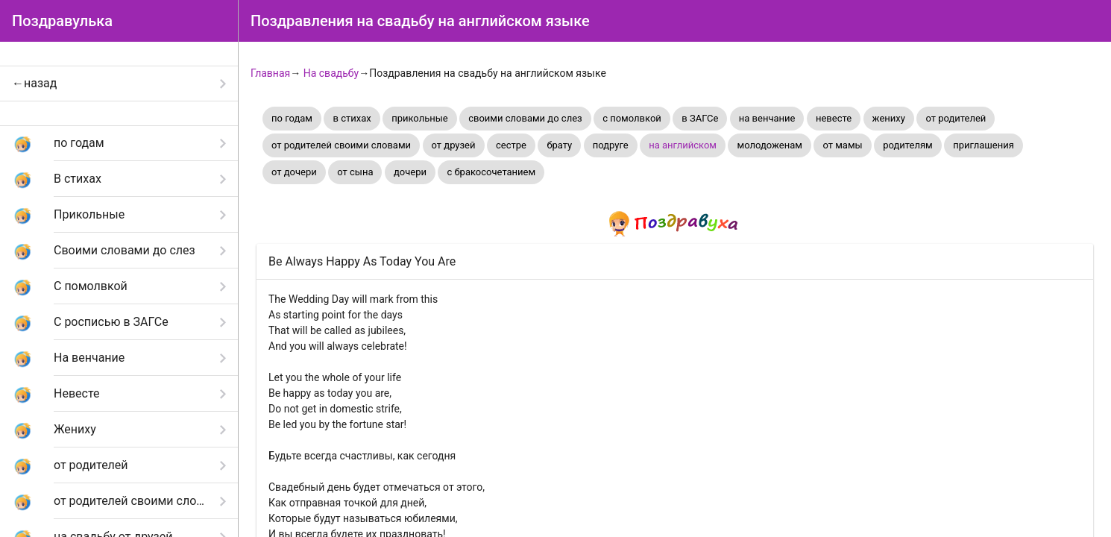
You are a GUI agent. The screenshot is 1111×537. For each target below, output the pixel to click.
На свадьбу (331, 73)
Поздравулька (62, 21)
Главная (270, 73)
